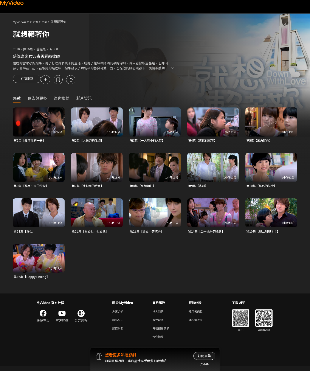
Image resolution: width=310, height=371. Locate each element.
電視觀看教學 (162, 332)
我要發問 (158, 323)
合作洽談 (158, 341)
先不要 (204, 364)
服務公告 (118, 323)
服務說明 (118, 332)
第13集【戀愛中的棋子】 (148, 233)
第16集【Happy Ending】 (33, 278)
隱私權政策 (199, 323)
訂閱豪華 (27, 80)
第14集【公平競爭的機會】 (207, 233)
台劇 (48, 21)
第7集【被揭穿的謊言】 (89, 187)
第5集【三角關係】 (260, 141)
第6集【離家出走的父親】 (32, 187)
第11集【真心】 (25, 233)
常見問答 (158, 314)
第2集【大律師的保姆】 (89, 141)
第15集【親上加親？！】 (264, 233)
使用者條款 (199, 314)
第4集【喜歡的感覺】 (203, 141)
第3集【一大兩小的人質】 (148, 141)
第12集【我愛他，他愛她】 (91, 233)
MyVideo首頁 (23, 21)
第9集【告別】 (198, 187)
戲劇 (39, 21)
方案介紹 (118, 314)
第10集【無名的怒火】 (262, 187)
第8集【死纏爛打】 (144, 187)
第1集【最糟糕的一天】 (31, 141)
